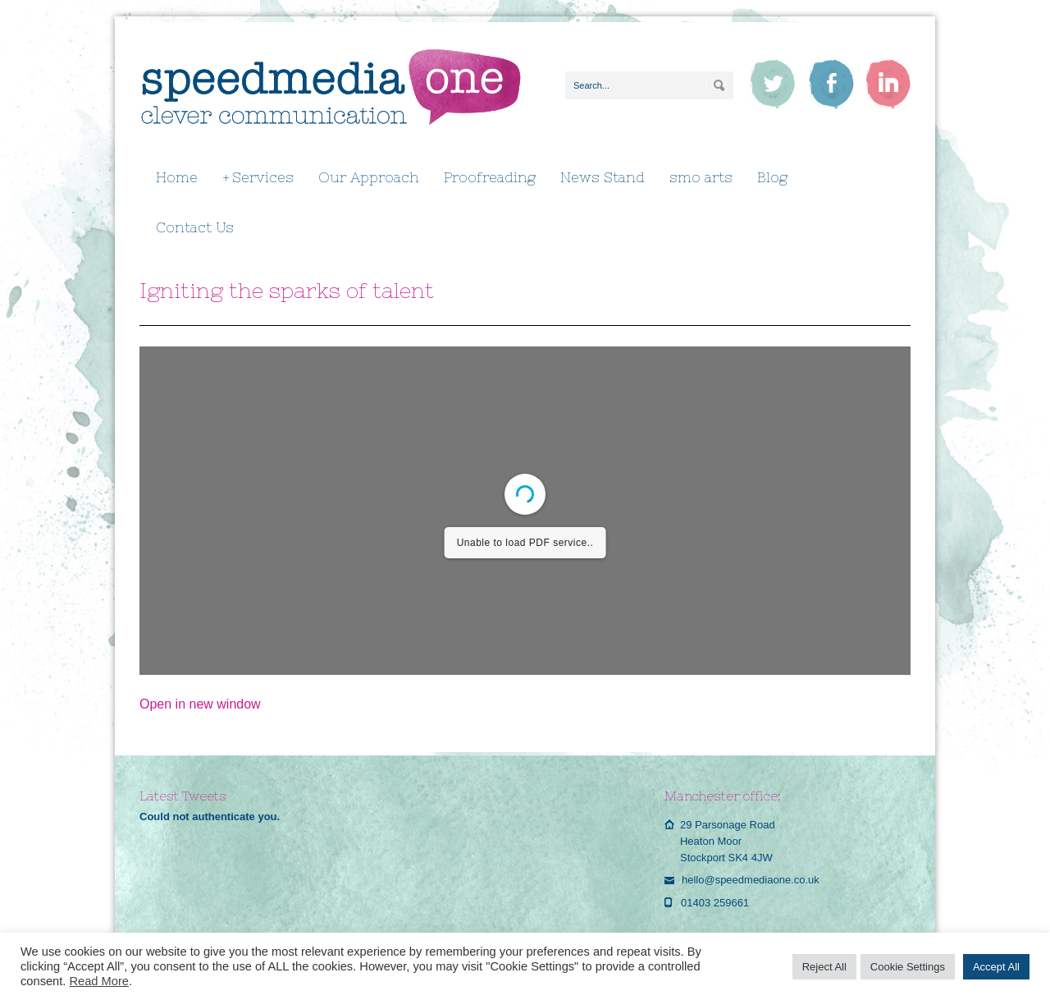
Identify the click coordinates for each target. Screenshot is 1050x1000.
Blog (772, 177)
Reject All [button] (824, 967)
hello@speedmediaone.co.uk (750, 880)
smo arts (701, 177)
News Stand (602, 177)
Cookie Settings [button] (907, 967)
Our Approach (368, 177)
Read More (99, 981)
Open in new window (200, 704)
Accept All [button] (996, 967)
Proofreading (490, 177)
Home (177, 177)
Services (258, 177)
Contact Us (195, 227)
